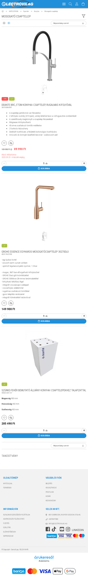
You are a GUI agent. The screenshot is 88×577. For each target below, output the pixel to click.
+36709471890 (53, 519)
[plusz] (84, 163)
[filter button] (83, 16)
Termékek (7, 488)
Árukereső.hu (44, 561)
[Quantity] (42, 163)
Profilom (50, 492)
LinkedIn (78, 530)
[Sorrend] (69, 23)
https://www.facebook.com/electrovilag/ (48, 529)
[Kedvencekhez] (4, 143)
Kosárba (45, 168)
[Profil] (77, 4)
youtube (62, 529)
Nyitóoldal (7, 483)
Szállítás (7, 527)
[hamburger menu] (64, 4)
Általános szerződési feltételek (16, 515)
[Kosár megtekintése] (83, 4)
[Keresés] (70, 4)
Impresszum (8, 536)
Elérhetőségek (9, 532)
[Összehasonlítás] (10, 143)
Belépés (49, 483)
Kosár (48, 496)
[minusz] (4, 163)
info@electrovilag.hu (58, 524)
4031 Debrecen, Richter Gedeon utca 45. (65, 515)
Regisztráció (51, 488)
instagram (68, 529)
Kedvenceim (51, 501)
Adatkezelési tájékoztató (13, 519)
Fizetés (6, 523)
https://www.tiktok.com (55, 529)
